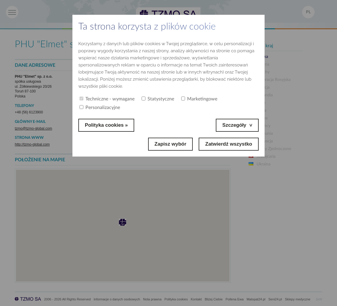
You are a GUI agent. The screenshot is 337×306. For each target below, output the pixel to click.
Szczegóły (234, 125)
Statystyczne (158, 99)
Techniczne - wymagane (107, 99)
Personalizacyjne (100, 107)
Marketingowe (199, 99)
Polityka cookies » (106, 125)
